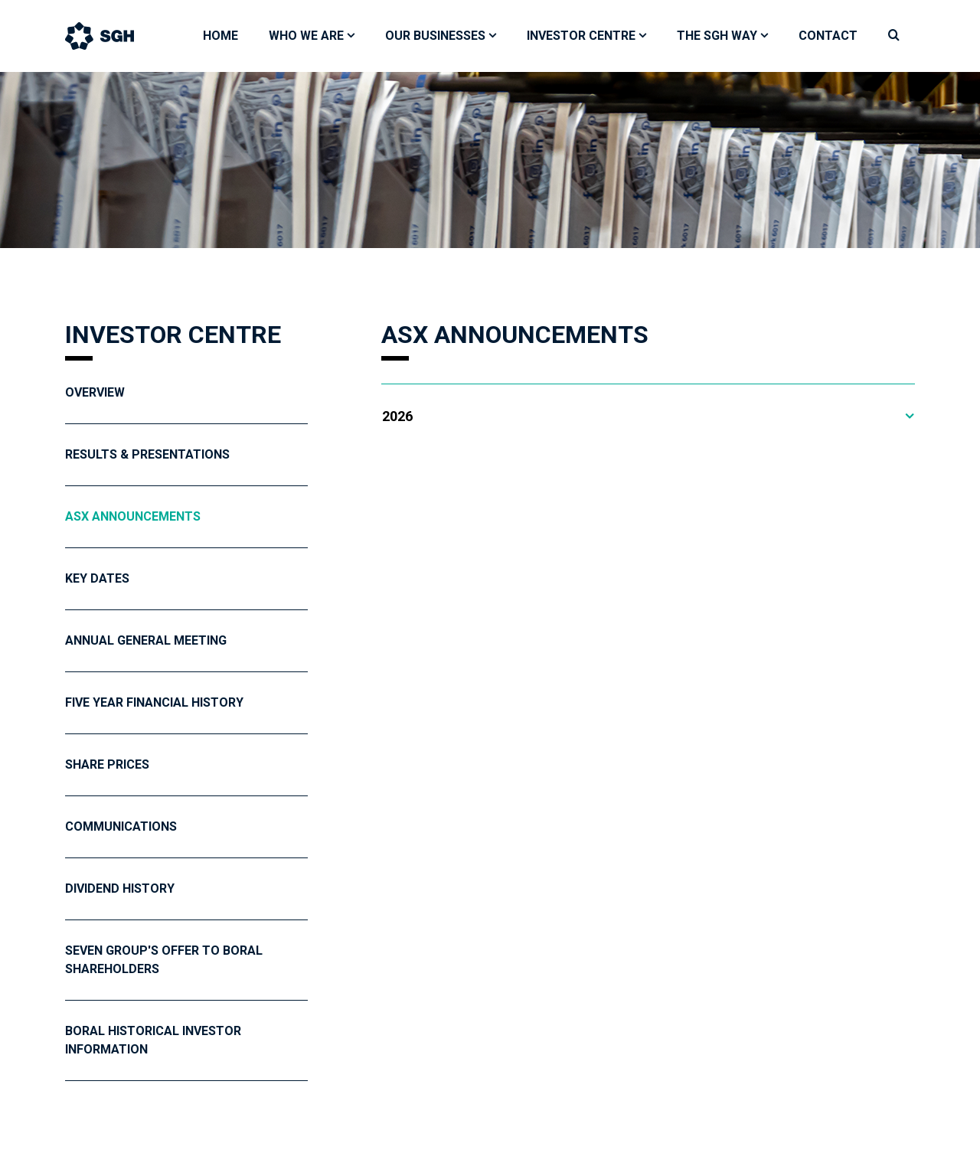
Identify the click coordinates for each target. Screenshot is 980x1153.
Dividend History (120, 888)
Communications (121, 826)
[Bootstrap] (115, 36)
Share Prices (107, 764)
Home (220, 35)
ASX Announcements (133, 516)
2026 (397, 416)
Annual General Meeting (146, 640)
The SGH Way (717, 35)
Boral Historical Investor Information (153, 1040)
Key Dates (97, 578)
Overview (95, 392)
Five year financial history (154, 702)
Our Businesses (435, 35)
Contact (828, 35)
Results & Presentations (147, 454)
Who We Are (306, 35)
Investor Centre (581, 35)
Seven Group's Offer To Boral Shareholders (164, 959)
